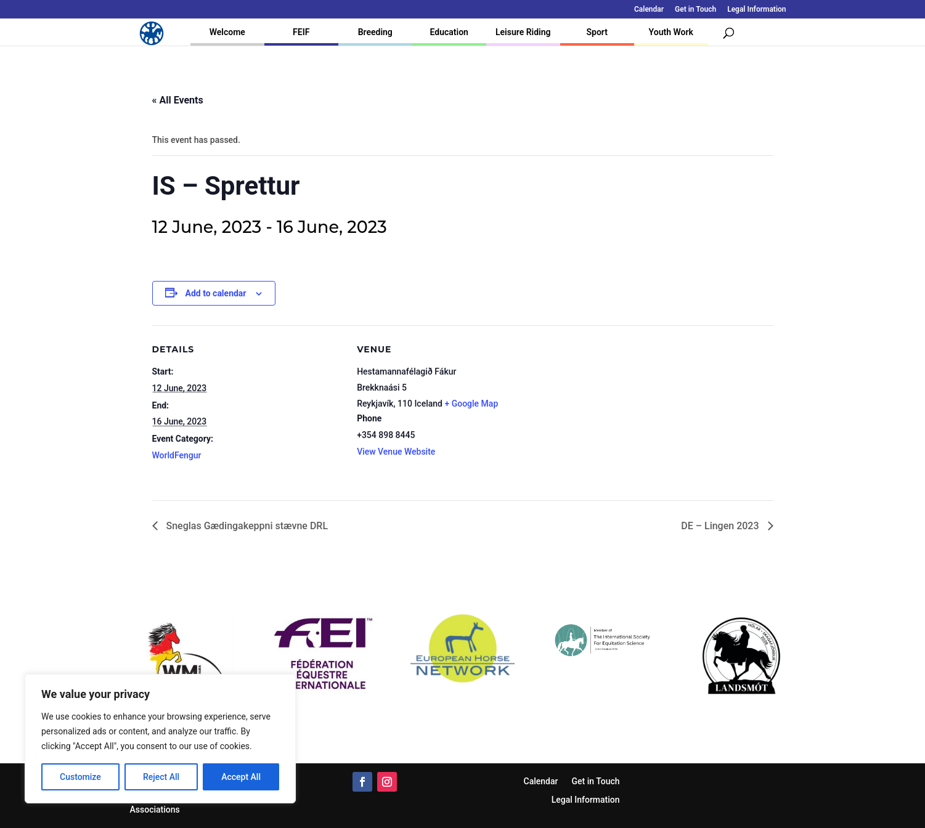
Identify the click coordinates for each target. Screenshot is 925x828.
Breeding (375, 32)
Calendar (649, 10)
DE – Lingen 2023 (721, 526)
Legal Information (756, 10)
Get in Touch (695, 10)
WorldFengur (177, 455)
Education (449, 32)
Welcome (227, 32)
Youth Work (671, 32)
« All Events (177, 100)
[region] (160, 738)
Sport (597, 32)
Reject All (161, 777)
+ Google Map (471, 403)
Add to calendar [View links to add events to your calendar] (216, 293)
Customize (80, 777)
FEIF (301, 32)
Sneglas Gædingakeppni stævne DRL (246, 526)
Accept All (241, 777)
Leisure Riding (523, 32)
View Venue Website (396, 452)
